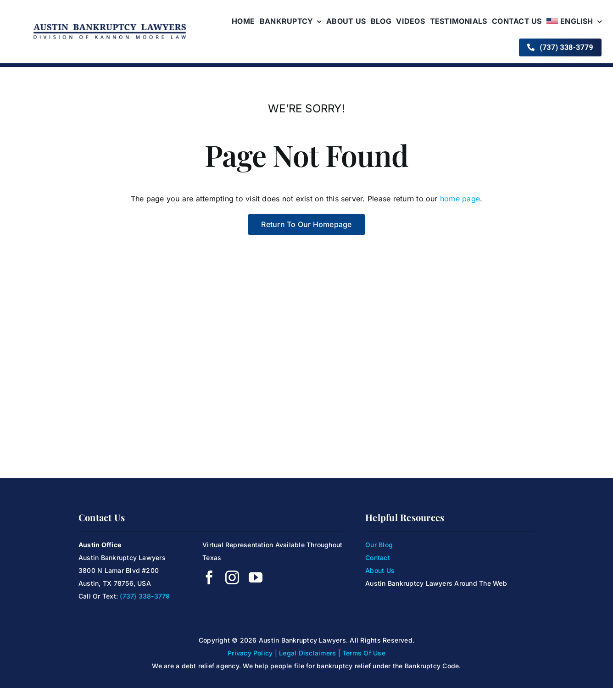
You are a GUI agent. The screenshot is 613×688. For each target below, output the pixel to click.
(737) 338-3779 (145, 596)
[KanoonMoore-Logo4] (109, 24)
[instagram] (232, 577)
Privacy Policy (250, 653)
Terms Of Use (363, 653)
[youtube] (255, 577)
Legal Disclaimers (307, 653)
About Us (380, 570)
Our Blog (379, 545)
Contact (377, 557)
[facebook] (209, 577)
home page (460, 198)
